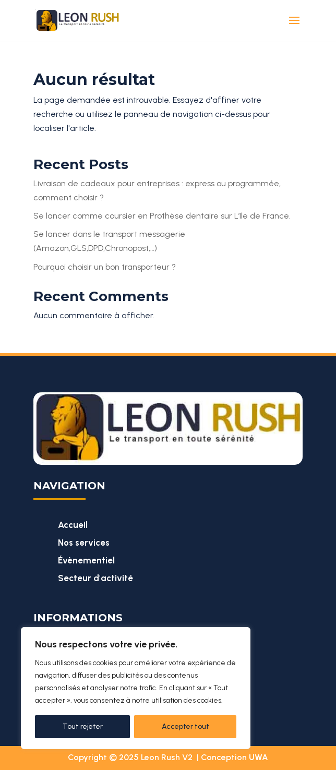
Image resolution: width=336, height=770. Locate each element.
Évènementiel (86, 560)
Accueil (73, 525)
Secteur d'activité (95, 578)
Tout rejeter (83, 726)
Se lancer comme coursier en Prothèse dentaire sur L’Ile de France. (162, 216)
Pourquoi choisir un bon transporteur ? (104, 267)
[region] (135, 688)
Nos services (84, 542)
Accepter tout (185, 726)
